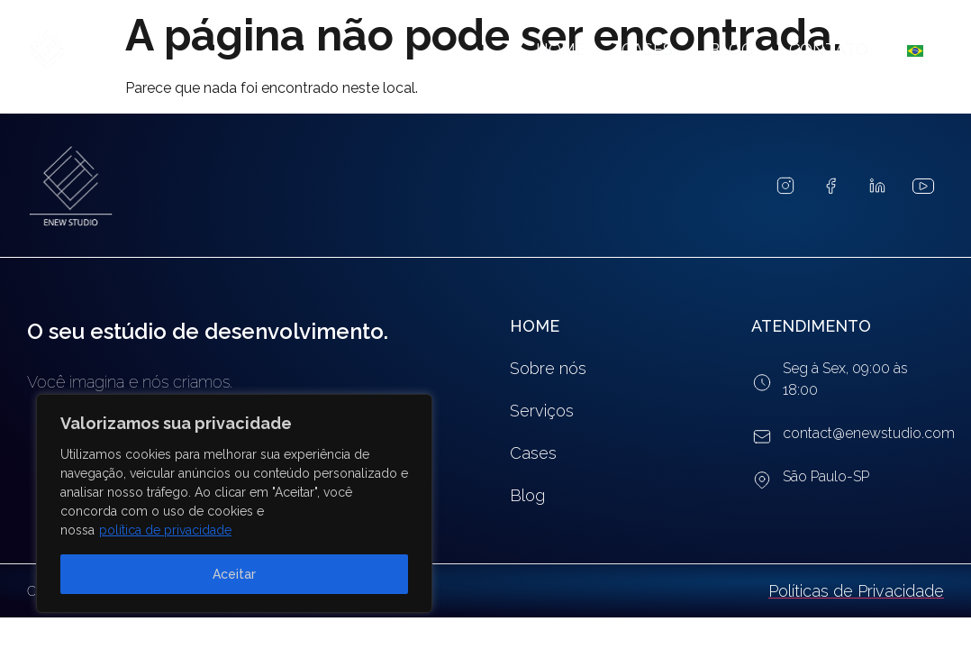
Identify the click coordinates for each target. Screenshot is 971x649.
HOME (534, 325)
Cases (647, 49)
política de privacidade (165, 530)
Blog (731, 49)
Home (560, 49)
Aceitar (234, 574)
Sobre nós (548, 368)
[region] (234, 503)
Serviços (542, 410)
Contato (828, 49)
